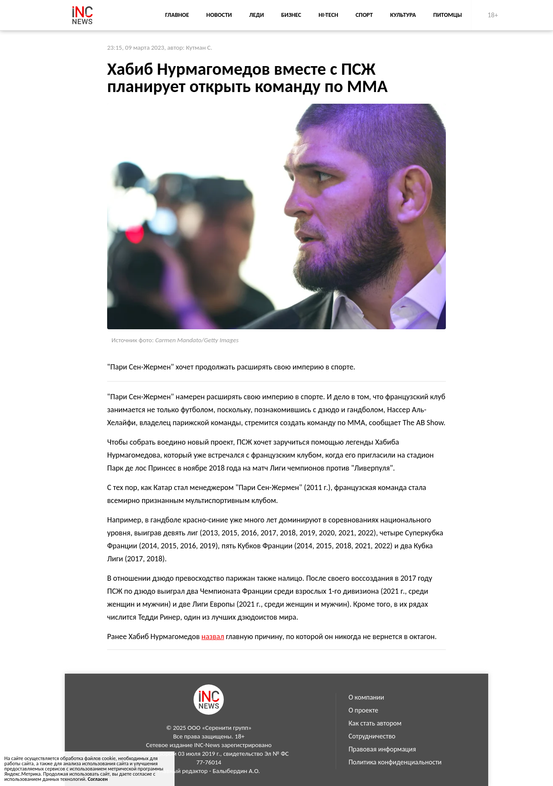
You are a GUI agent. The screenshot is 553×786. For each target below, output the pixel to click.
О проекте (363, 710)
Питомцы (447, 15)
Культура (403, 15)
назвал (212, 636)
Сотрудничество (372, 736)
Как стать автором (375, 723)
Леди (256, 15)
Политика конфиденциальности (395, 762)
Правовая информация (382, 749)
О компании (367, 697)
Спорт (364, 15)
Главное (177, 15)
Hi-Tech (328, 15)
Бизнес (291, 15)
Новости (219, 15)
